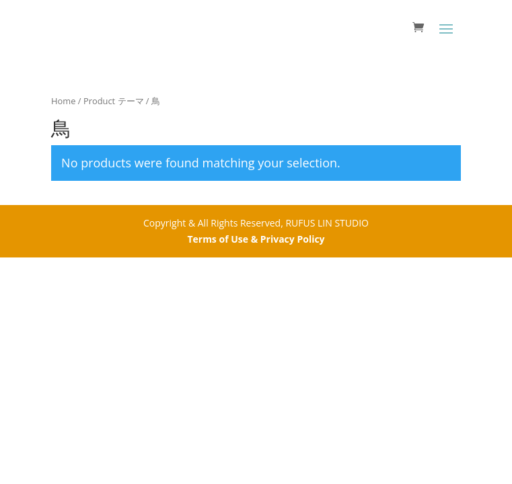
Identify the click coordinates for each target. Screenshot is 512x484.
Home (63, 101)
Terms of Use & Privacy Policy (255, 239)
